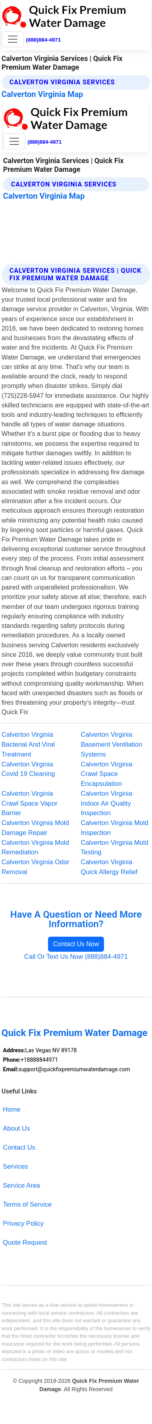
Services (15, 1166)
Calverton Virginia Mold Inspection (114, 827)
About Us (16, 1128)
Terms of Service (27, 1204)
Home (11, 1109)
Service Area (21, 1185)
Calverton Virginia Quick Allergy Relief (109, 866)
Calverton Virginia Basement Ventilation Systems (111, 744)
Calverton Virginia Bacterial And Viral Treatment (28, 744)
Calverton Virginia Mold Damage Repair (35, 827)
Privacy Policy (23, 1223)
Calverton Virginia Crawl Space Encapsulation (107, 773)
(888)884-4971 (43, 40)
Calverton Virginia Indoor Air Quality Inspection (107, 803)
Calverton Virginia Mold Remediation (35, 847)
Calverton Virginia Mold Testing (114, 847)
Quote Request (25, 1242)
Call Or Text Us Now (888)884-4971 (76, 956)
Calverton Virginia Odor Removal (35, 866)
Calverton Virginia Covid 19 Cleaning (28, 769)
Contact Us (19, 1147)
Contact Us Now (76, 944)
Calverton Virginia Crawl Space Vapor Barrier (30, 803)
